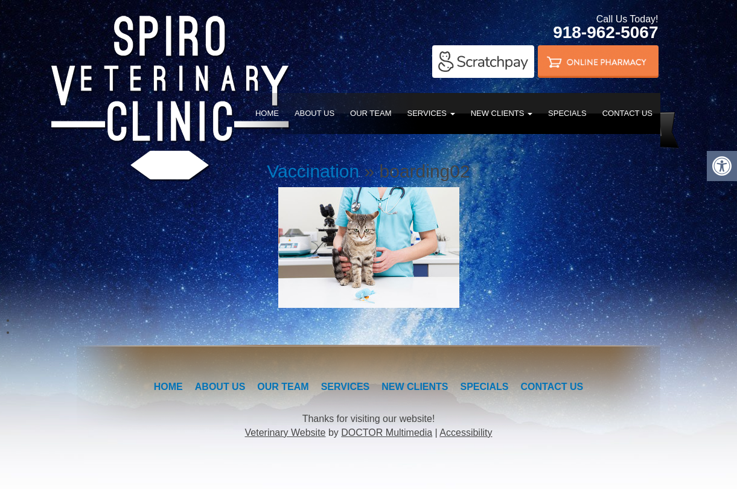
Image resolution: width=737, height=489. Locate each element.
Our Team (370, 113)
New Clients (501, 113)
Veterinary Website (285, 432)
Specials (567, 113)
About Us (314, 113)
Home (267, 113)
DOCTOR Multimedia (386, 432)
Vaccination (313, 171)
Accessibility (465, 432)
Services (431, 113)
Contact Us (627, 113)
